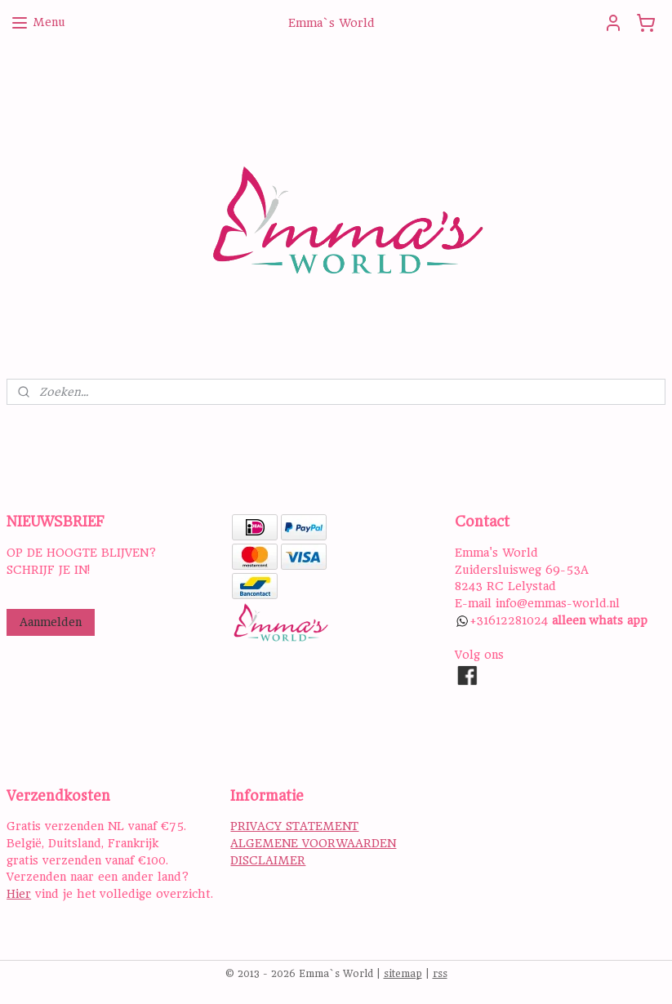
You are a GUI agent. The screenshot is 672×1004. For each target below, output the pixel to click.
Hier (19, 893)
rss (440, 974)
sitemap (403, 974)
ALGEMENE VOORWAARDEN (313, 843)
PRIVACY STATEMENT (294, 826)
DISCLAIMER (267, 860)
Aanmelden (51, 622)
